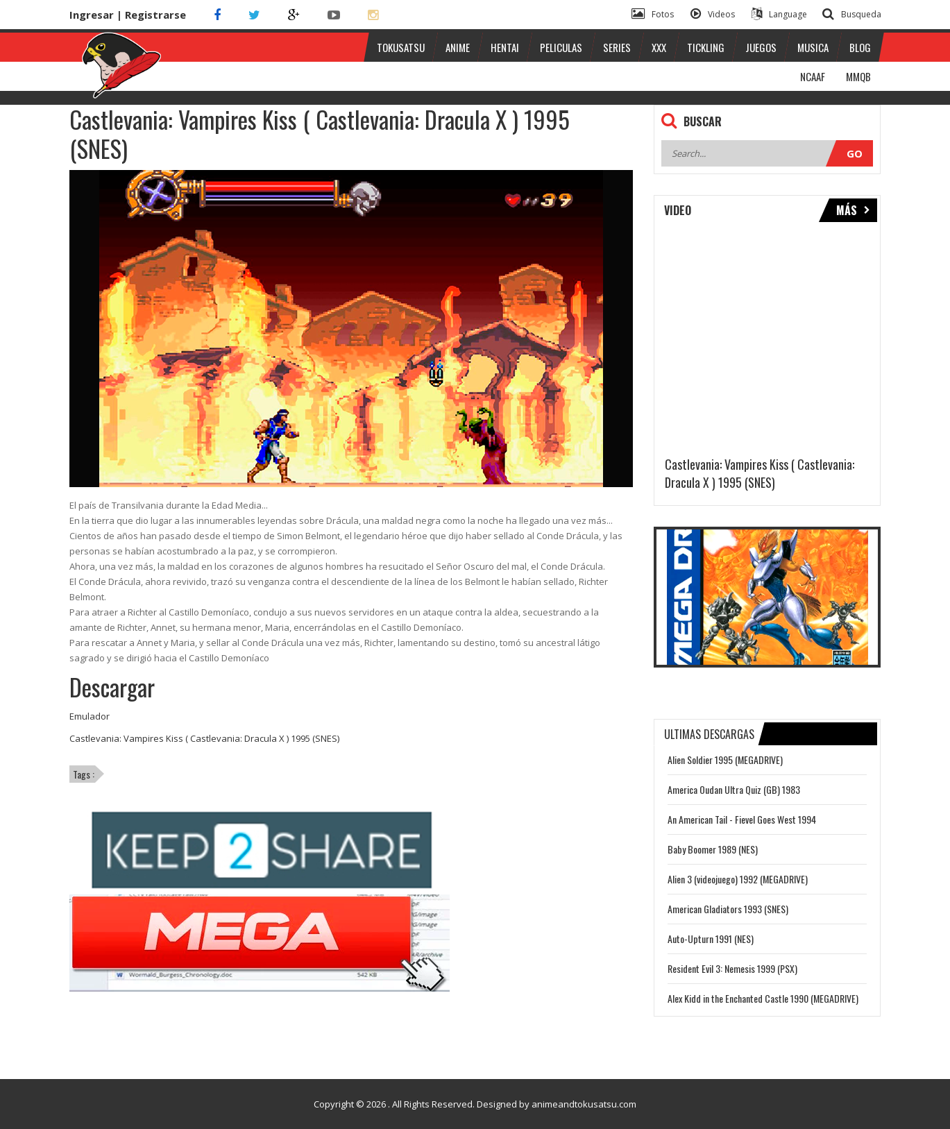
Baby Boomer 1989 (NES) (713, 849)
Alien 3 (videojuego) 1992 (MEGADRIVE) (738, 879)
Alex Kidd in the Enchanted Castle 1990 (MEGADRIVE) (763, 998)
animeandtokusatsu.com (584, 1104)
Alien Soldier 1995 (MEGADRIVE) (725, 759)
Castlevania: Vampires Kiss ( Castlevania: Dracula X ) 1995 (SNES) (204, 738)
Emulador (89, 716)
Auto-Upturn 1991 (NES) (711, 938)
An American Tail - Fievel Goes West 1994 (742, 819)
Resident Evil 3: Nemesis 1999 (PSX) (732, 968)
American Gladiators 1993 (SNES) (728, 908)
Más (853, 210)
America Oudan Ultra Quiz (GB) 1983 (734, 789)
